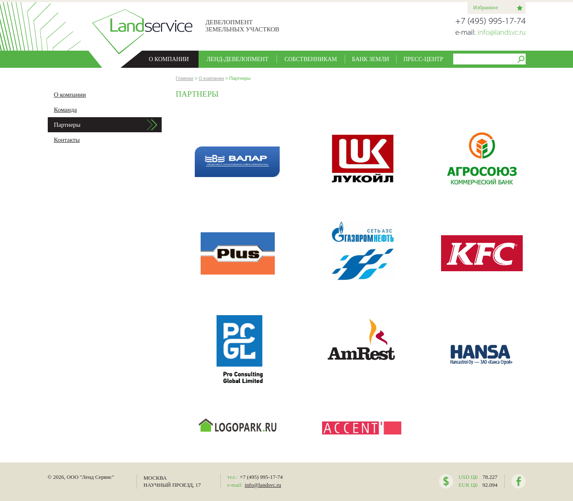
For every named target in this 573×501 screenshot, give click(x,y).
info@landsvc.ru (502, 32)
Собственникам (310, 59)
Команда (65, 109)
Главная (185, 78)
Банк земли (370, 59)
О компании (169, 59)
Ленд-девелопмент (237, 59)
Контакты (67, 139)
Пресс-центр (423, 59)
